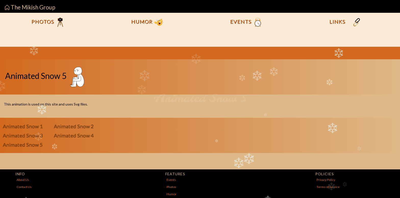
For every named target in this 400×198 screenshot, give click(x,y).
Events (246, 22)
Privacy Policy (326, 180)
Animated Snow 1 (23, 126)
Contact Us (24, 187)
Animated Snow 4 (74, 135)
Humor (147, 22)
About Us (23, 180)
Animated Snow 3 (23, 135)
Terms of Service (328, 187)
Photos (48, 22)
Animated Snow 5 (23, 145)
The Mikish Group (30, 7)
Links (345, 22)
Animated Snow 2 (74, 126)
